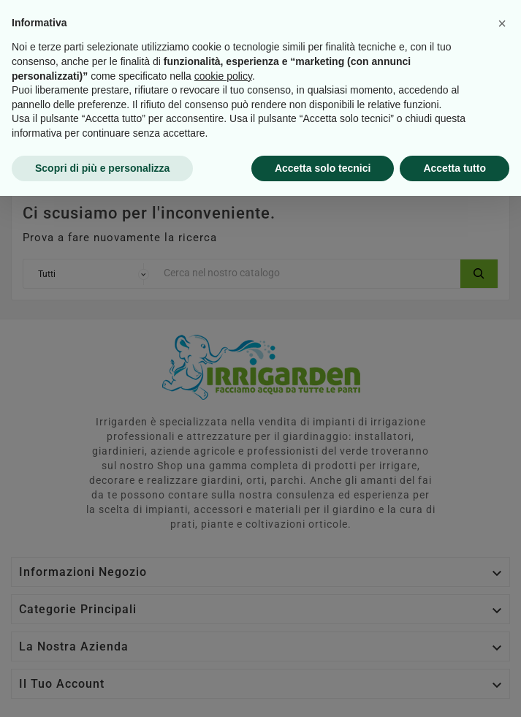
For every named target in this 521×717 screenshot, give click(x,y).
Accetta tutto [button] (454, 688)
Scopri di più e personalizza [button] (102, 688)
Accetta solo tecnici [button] (323, 688)
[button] (502, 544)
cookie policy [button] (223, 596)
